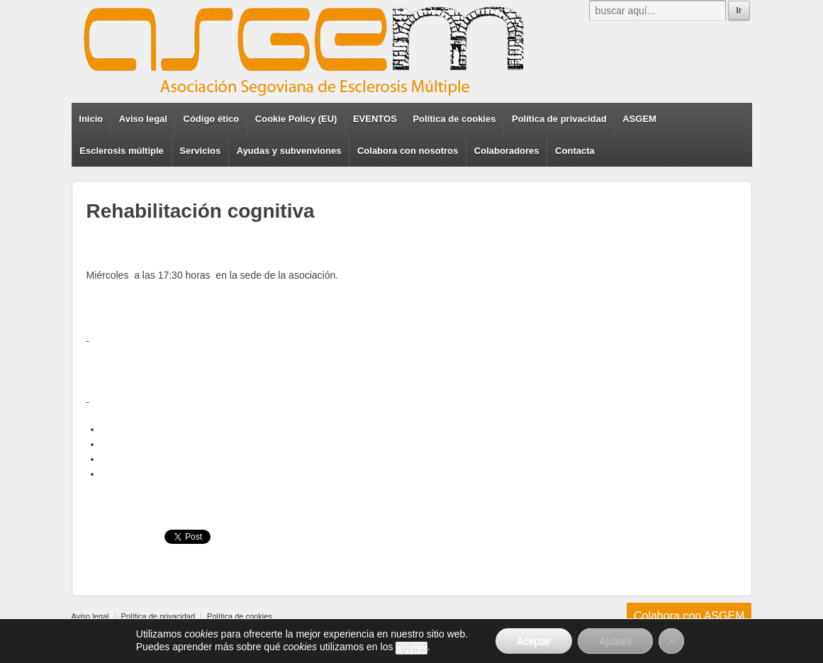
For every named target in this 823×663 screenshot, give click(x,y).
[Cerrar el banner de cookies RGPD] (671, 641)
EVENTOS (375, 118)
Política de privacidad (559, 118)
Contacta (575, 150)
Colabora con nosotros (407, 150)
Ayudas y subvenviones (289, 150)
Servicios (199, 150)
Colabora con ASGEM (689, 616)
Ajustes (615, 641)
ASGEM (639, 118)
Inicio (91, 118)
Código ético (212, 118)
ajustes (411, 648)
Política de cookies (454, 118)
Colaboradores (506, 150)
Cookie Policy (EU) (296, 118)
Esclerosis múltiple (121, 150)
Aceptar (534, 641)
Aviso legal (143, 118)
